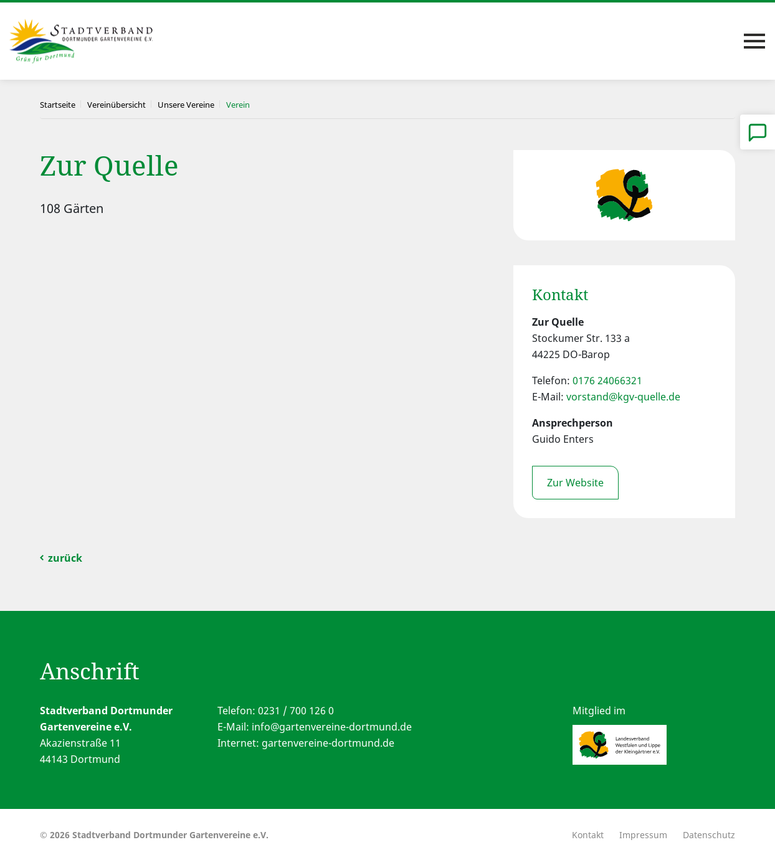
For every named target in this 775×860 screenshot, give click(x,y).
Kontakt (588, 835)
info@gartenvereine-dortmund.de (332, 727)
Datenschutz (709, 835)
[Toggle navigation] (754, 41)
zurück (65, 558)
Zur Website (575, 482)
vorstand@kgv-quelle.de (623, 397)
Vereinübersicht (116, 104)
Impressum (643, 835)
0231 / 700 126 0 (296, 710)
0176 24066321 (607, 380)
